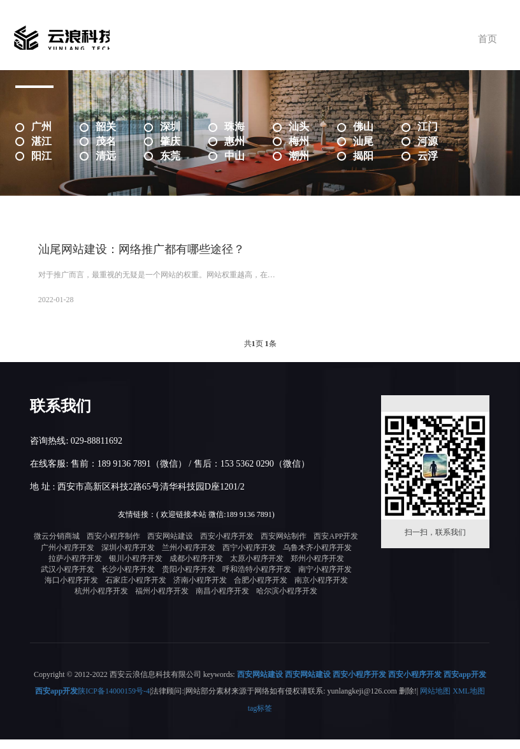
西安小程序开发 (227, 546)
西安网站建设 (170, 546)
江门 (427, 126)
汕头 (299, 126)
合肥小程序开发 (260, 590)
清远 (106, 155)
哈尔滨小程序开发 (286, 601)
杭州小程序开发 (101, 601)
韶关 (106, 126)
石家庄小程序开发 (135, 590)
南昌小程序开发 (222, 601)
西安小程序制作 (113, 546)
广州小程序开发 (67, 557)
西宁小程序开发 (249, 557)
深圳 (170, 126)
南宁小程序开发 (325, 579)
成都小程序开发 (196, 568)
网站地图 (435, 701)
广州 (41, 126)
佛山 (363, 126)
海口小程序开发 (71, 590)
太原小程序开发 (257, 568)
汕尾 (363, 141)
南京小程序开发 (321, 590)
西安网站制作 (284, 546)
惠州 (234, 141)
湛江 (41, 141)
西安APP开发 (336, 546)
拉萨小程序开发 (75, 568)
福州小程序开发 (162, 601)
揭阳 (363, 155)
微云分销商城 (57, 546)
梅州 (299, 141)
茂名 (106, 141)
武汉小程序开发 (67, 579)
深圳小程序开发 (128, 557)
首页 (480, 38)
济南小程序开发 (200, 590)
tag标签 (260, 717)
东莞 (170, 155)
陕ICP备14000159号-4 (114, 701)
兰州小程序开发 (188, 557)
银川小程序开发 (135, 568)
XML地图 (468, 701)
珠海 (234, 126)
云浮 (427, 155)
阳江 (41, 155)
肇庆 (170, 141)
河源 (427, 141)
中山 (234, 155)
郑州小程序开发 (317, 568)
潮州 (299, 155)
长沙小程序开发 (128, 579)
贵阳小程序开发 (188, 579)
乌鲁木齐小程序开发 (317, 557)
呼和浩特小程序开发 (256, 579)
